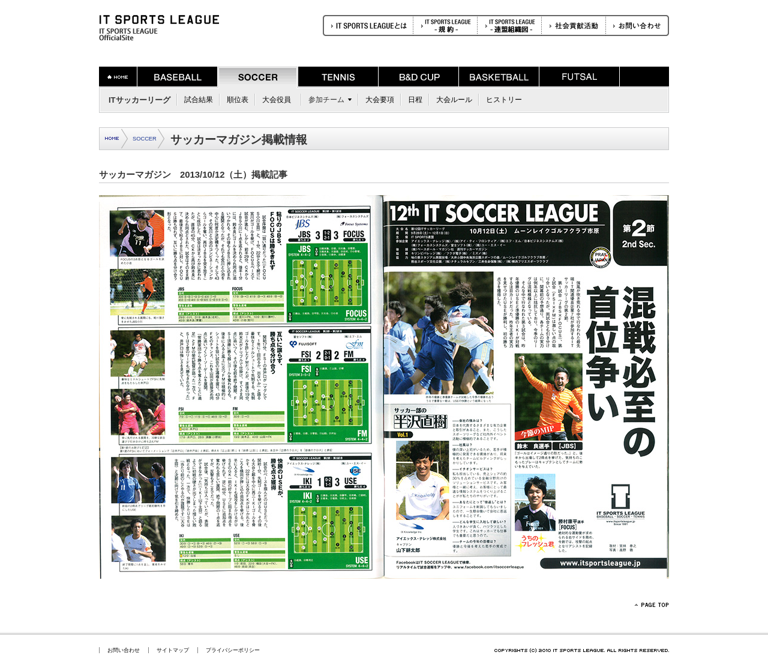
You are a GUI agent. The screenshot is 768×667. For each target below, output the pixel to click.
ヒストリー (504, 99)
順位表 (237, 99)
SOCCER (145, 139)
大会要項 (379, 99)
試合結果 (198, 99)
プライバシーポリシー (233, 650)
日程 (415, 99)
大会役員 (276, 99)
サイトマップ (173, 650)
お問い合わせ (123, 650)
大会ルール (454, 99)
